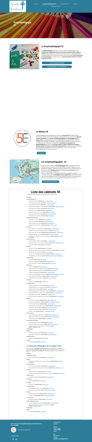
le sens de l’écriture (58, 292)
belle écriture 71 (51, 223)
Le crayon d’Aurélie (50, 204)
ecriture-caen (45, 281)
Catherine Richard (55, 228)
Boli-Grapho (43, 342)
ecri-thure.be (50, 332)
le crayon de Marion (54, 276)
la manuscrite (45, 338)
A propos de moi (55, 6)
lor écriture (62, 250)
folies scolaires (51, 208)
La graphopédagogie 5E (49, 4)
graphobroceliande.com (27, 423)
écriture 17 (52, 285)
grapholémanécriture (51, 214)
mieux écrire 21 (48, 219)
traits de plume (53, 278)
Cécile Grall (56, 230)
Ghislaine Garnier (55, 316)
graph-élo (51, 322)
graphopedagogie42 (60, 206)
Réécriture (54, 263)
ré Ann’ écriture (49, 252)
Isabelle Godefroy (51, 303)
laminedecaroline (36, 327)
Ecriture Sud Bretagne (54, 234)
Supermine (52, 215)
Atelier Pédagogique (52, 300)
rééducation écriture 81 (55, 302)
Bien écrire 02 (43, 259)
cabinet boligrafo (60, 291)
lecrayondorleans (47, 244)
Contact (75, 4)
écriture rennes (60, 232)
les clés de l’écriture (49, 221)
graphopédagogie (57, 305)
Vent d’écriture (50, 318)
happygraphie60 (50, 261)
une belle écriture (52, 241)
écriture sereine (51, 294)
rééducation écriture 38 (51, 202)
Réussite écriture (52, 309)
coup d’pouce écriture (52, 307)
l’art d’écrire (54, 270)
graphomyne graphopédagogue (56, 255)
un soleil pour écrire (49, 201)
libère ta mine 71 (53, 225)
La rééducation (65, 4)
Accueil (36, 4)
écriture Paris (44, 266)
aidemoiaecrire (55, 314)
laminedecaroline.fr (37, 406)
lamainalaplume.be (52, 334)
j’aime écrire (58, 254)
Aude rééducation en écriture (58, 274)
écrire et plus (54, 287)
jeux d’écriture (51, 289)
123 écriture (48, 248)
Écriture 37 (61, 242)
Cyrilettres (56, 268)
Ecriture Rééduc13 (54, 324)
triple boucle (52, 212)
